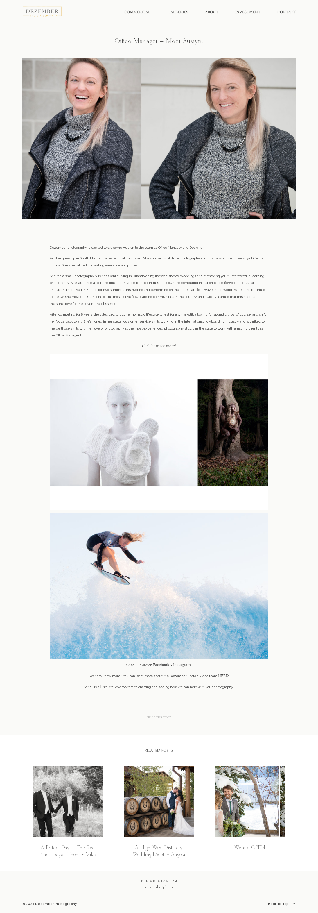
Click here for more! (159, 346)
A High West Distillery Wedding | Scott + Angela (159, 812)
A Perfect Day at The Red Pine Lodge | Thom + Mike (68, 812)
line (103, 687)
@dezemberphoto (159, 887)
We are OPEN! (250, 812)
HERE (223, 676)
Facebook (161, 665)
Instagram (182, 665)
